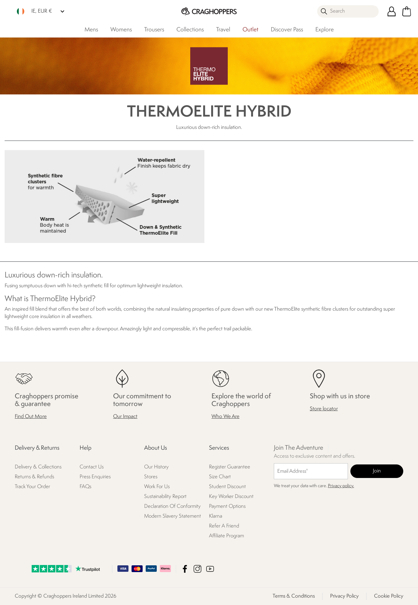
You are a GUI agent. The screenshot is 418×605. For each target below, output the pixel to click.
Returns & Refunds (34, 477)
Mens (91, 30)
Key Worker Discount (231, 497)
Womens (121, 30)
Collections (190, 30)
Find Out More (31, 417)
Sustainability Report (165, 497)
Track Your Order (32, 487)
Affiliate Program (226, 536)
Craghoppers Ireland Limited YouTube (210, 569)
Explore (324, 30)
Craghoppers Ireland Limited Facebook (185, 569)
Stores (150, 477)
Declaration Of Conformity (172, 506)
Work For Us (157, 487)
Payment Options (227, 506)
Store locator (324, 409)
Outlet (250, 30)
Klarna (215, 516)
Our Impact (125, 417)
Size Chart (220, 477)
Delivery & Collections (38, 467)
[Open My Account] (391, 11)
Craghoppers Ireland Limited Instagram (197, 569)
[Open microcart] (407, 11)
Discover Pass (287, 30)
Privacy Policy (344, 596)
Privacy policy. (341, 486)
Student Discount (227, 487)
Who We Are (225, 417)
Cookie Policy (388, 596)
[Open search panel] (348, 11)
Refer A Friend (224, 526)
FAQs (85, 487)
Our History (156, 467)
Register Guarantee (229, 467)
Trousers (154, 30)
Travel (223, 30)
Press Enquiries (95, 477)
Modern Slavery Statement (172, 516)
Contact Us (92, 467)
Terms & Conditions (294, 596)
